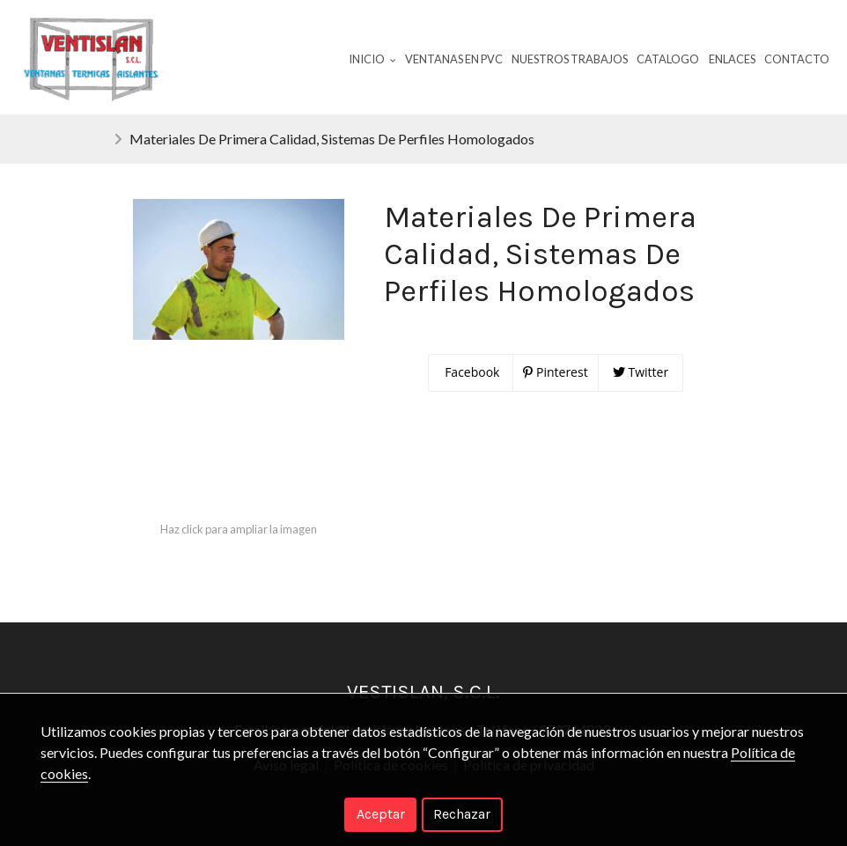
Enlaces (732, 59)
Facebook (471, 372)
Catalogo (668, 59)
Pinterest (555, 372)
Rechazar (461, 814)
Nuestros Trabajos (570, 59)
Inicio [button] (372, 59)
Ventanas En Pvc (454, 59)
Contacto (796, 59)
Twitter (640, 372)
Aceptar (381, 814)
